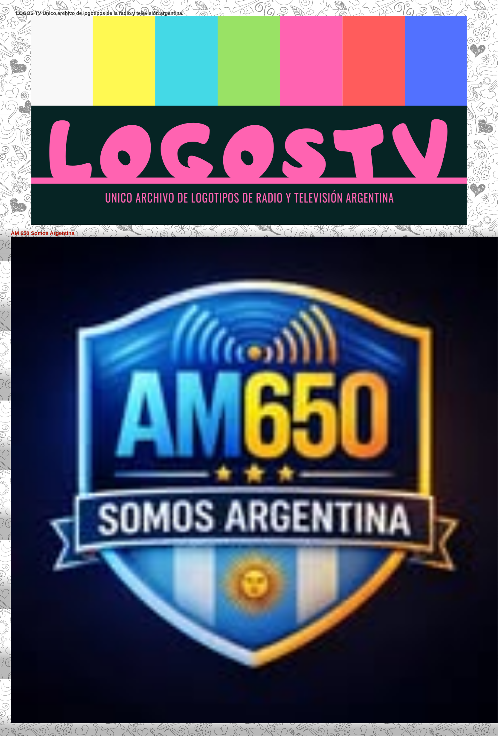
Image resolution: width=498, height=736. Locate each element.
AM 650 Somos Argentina (43, 233)
